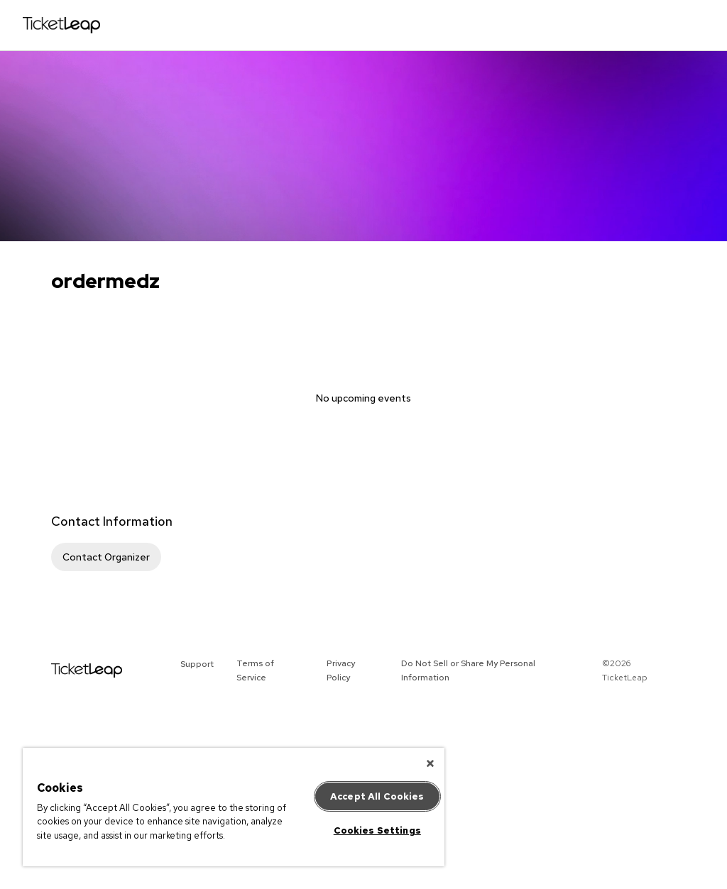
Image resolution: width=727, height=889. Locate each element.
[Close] (430, 763)
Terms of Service (255, 670)
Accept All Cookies (377, 796)
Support (197, 664)
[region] (233, 807)
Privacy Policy (341, 670)
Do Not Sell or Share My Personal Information (468, 670)
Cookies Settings (377, 830)
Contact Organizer (106, 557)
